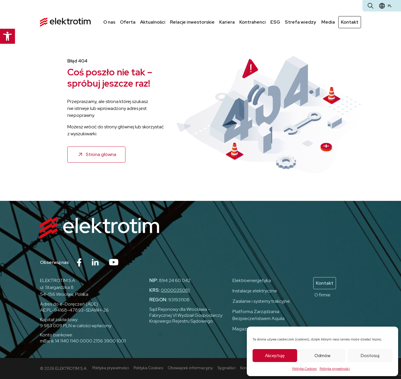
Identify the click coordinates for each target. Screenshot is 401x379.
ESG (275, 22)
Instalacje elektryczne (254, 291)
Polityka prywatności (335, 368)
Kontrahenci (252, 22)
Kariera (227, 22)
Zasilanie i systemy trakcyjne (261, 301)
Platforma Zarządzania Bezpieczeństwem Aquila (258, 314)
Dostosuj (370, 356)
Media (328, 22)
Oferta (127, 22)
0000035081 (175, 290)
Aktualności (152, 22)
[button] (7, 36)
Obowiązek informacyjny (190, 367)
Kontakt (349, 22)
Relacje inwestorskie (192, 22)
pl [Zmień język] (390, 5)
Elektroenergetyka (251, 280)
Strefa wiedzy (300, 22)
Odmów (322, 356)
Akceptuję (275, 356)
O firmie (322, 295)
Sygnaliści (226, 367)
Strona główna (101, 154)
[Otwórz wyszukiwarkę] (370, 5)
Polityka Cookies (304, 368)
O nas (109, 22)
